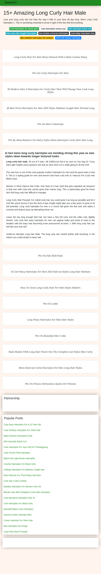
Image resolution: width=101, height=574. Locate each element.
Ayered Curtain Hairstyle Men (18, 515)
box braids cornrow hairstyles (53, 33)
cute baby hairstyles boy (83, 33)
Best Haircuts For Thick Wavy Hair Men (22, 475)
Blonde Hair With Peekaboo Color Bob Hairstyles (27, 492)
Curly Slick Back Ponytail (15, 531)
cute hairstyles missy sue (53, 29)
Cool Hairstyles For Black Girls (18, 503)
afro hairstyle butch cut (79, 29)
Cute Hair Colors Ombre (15, 481)
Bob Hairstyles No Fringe (16, 526)
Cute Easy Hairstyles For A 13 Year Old (22, 424)
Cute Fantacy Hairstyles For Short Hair (22, 430)
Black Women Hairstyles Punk (18, 436)
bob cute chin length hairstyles (21, 33)
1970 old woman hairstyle (68, 38)
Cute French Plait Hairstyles (17, 453)
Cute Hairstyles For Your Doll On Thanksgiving (26, 447)
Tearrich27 (11, 2)
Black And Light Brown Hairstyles (19, 458)
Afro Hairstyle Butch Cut (15, 441)
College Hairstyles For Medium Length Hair (24, 469)
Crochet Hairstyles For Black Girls (20, 464)
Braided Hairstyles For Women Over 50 (22, 486)
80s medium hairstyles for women (36, 38)
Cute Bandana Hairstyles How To (19, 498)
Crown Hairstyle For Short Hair (18, 520)
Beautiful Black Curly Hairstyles (18, 509)
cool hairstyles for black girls (24, 29)
